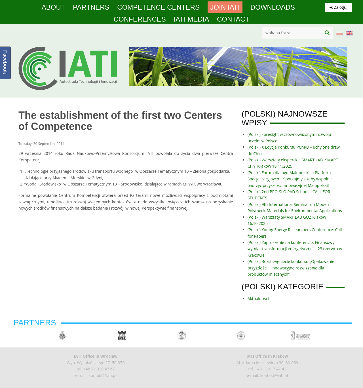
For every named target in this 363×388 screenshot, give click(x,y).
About (53, 7)
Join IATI (225, 7)
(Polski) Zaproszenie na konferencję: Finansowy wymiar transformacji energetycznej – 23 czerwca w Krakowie (295, 249)
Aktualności (258, 298)
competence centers (158, 7)
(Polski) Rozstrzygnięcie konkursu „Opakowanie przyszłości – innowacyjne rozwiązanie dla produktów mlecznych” (291, 268)
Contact (233, 19)
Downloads (272, 7)
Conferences (140, 19)
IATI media (191, 19)
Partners (91, 7)
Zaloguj (338, 7)
